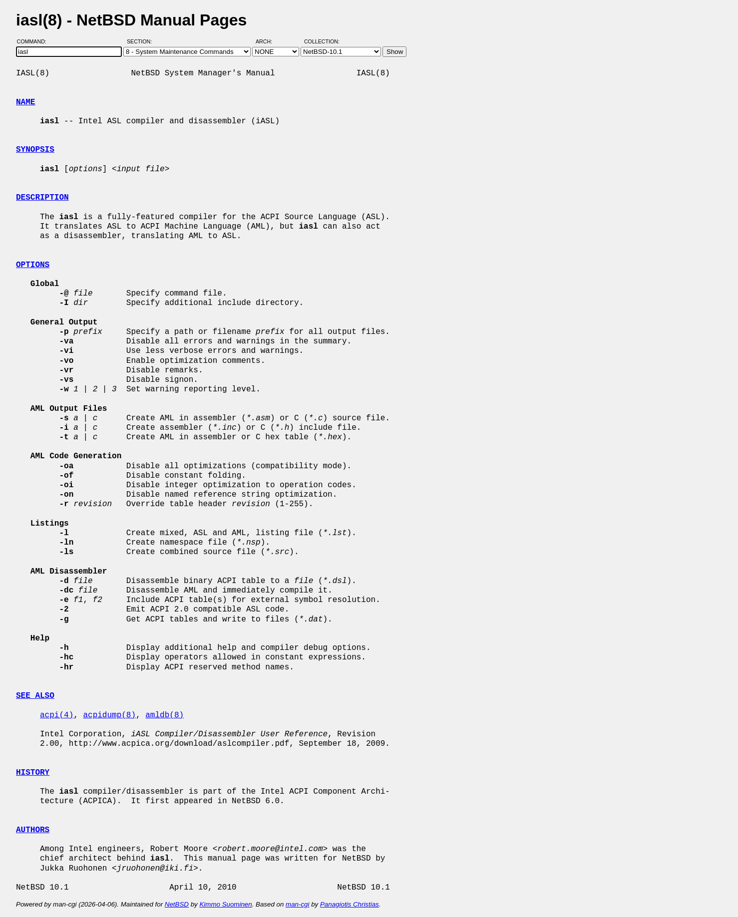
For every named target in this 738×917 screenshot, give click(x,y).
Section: (141, 41)
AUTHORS (32, 830)
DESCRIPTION (42, 197)
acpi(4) (56, 715)
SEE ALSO (35, 695)
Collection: (322, 41)
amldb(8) (164, 715)
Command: (34, 41)
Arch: (268, 41)
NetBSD (177, 904)
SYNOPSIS (35, 149)
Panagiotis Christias (349, 904)
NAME (25, 102)
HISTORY (32, 772)
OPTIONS (32, 265)
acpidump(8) (109, 715)
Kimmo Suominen (225, 904)
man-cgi (297, 904)
